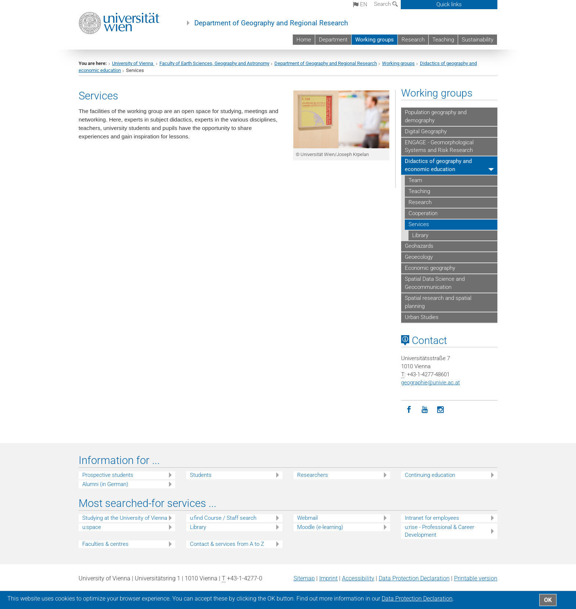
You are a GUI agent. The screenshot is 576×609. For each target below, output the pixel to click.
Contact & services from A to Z (227, 544)
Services (418, 224)
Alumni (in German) (105, 484)
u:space (91, 527)
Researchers (312, 475)
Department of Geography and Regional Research (271, 23)
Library (420, 235)
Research (413, 39)
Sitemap (304, 578)
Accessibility (358, 578)
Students (201, 475)
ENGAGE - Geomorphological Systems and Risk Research (439, 146)
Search (386, 4)
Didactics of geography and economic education (438, 165)
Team (415, 180)
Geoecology (419, 257)
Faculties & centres (105, 544)
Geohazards (419, 246)
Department (333, 39)
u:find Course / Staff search (223, 518)
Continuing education (430, 475)
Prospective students (107, 475)
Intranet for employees (432, 518)
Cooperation (423, 213)
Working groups (374, 39)
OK (548, 600)
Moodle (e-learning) (320, 527)
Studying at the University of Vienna (124, 518)
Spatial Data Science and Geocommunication (435, 283)
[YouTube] (425, 410)
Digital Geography (426, 131)
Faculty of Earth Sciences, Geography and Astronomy (214, 63)
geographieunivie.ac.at (430, 382)
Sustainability (477, 39)
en (360, 4)
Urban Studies (422, 317)
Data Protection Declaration (414, 578)
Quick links (449, 4)
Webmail (307, 518)
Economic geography (430, 268)
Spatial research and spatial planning (438, 302)
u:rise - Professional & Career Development (439, 531)
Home (303, 39)
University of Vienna (133, 63)
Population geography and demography (436, 116)
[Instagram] (441, 410)
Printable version (475, 578)
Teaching (443, 39)
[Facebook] (409, 410)
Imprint (328, 578)
